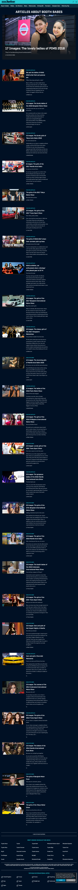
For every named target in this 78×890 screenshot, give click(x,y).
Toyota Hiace (4, 843)
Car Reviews (19, 6)
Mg (63, 855)
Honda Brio (50, 859)
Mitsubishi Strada (36, 859)
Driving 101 (40, 6)
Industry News (30, 357)
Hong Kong (51, 877)
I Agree (60, 880)
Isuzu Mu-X (65, 851)
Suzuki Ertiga (20, 855)
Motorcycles (32, 6)
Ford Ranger (4, 855)
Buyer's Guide (5, 6)
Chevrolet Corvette (21, 851)
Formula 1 (48, 6)
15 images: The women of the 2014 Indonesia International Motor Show (36, 686)
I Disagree (70, 880)
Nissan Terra (50, 855)
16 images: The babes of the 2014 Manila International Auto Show (36, 748)
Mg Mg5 (34, 855)
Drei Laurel (29, 379)
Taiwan (19, 886)
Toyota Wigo (50, 847)
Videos (12, 6)
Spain (3, 886)
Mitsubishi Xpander (67, 843)
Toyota (18, 843)
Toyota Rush (35, 843)
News (25, 6)
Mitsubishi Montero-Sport (53, 843)
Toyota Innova (35, 847)
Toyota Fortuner (20, 847)
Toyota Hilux (4, 847)
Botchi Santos (30, 155)
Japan (19, 881)
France (19, 877)
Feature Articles (30, 70)
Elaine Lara (29, 94)
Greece (35, 877)
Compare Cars (56, 6)
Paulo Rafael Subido (11, 55)
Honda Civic (50, 851)
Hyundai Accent (20, 859)
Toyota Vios (65, 847)
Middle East (36, 881)
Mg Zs (2, 851)
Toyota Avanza (35, 851)
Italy (3, 881)
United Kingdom (6, 877)
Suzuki (2, 859)
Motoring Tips (65, 6)
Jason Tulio (29, 230)
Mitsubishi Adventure (68, 859)
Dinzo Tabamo (30, 183)
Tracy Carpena (30, 527)
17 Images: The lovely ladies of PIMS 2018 (35, 48)
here (73, 877)
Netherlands (51, 881)
